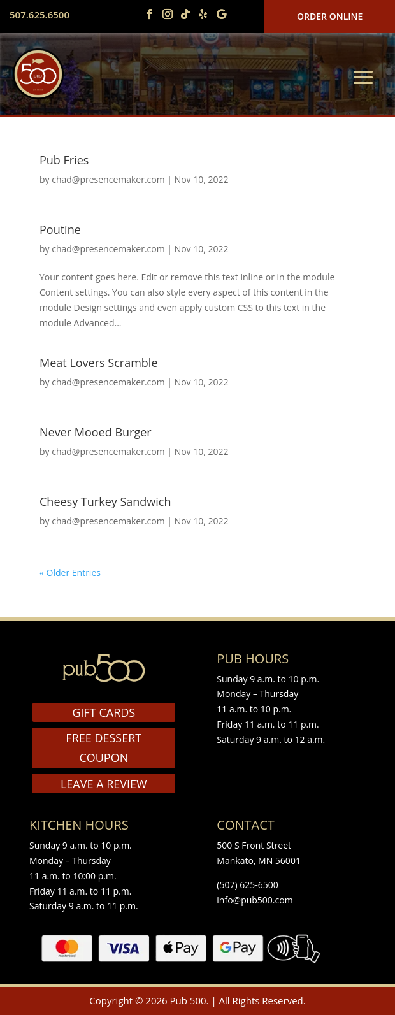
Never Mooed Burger (96, 432)
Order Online (330, 16)
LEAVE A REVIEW (104, 783)
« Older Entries (70, 572)
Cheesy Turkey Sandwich (105, 501)
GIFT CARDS (103, 712)
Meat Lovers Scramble (99, 362)
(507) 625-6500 (247, 885)
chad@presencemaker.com (108, 179)
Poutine (60, 229)
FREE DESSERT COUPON (103, 747)
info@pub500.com (254, 900)
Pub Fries (64, 160)
